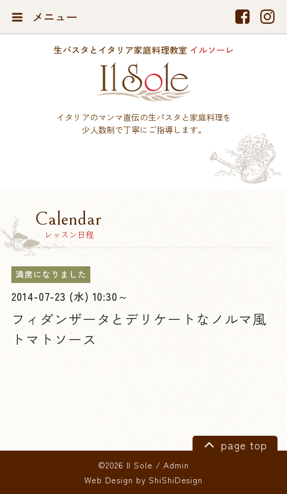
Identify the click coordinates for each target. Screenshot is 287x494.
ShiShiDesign (176, 480)
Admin (175, 465)
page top (234, 444)
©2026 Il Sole (125, 465)
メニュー (44, 16)
